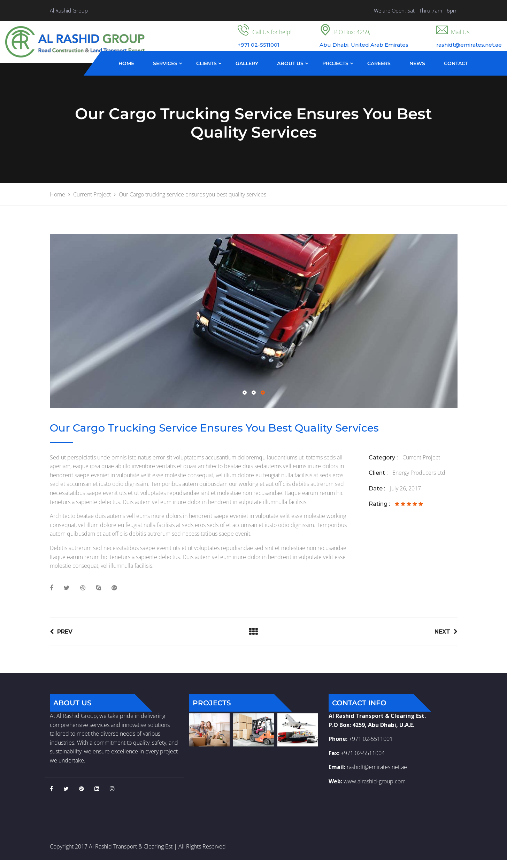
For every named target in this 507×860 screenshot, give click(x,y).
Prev (61, 631)
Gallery (247, 63)
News (417, 63)
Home (126, 63)
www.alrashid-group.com (375, 781)
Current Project (421, 457)
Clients (206, 63)
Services (165, 63)
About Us (290, 63)
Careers (379, 63)
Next (446, 631)
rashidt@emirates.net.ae (377, 767)
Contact (456, 63)
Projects (335, 63)
